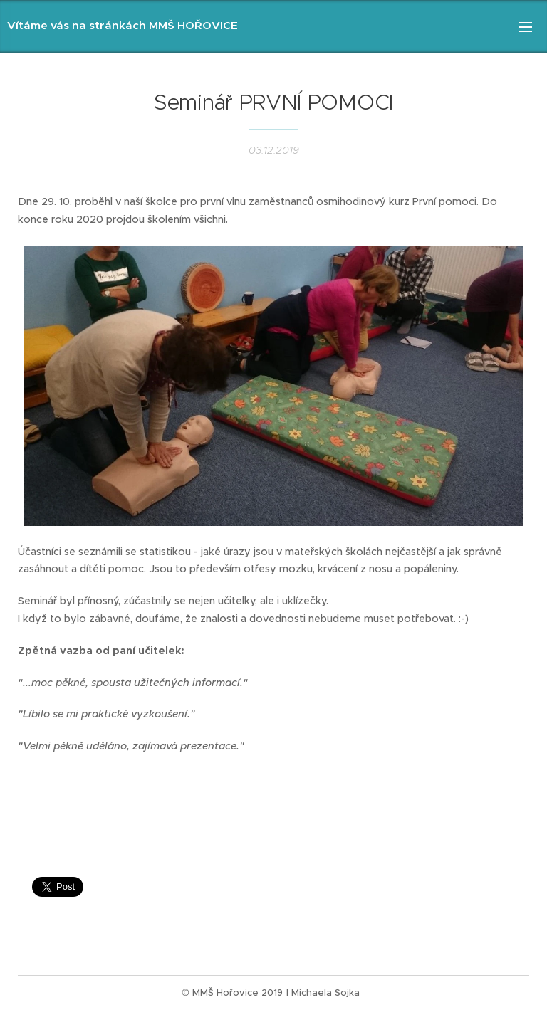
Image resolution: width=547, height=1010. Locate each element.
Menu (525, 27)
